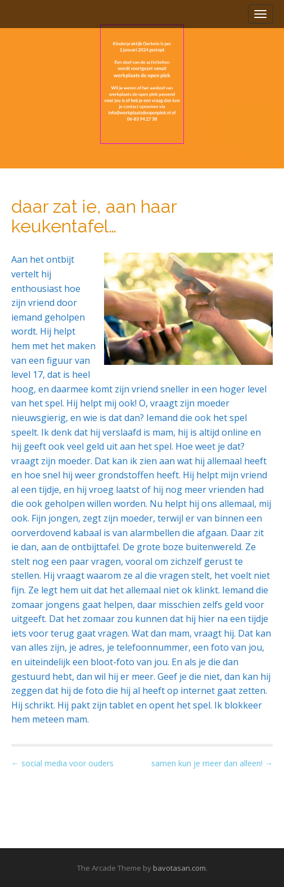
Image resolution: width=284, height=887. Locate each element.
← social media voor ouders (62, 763)
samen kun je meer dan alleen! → (212, 763)
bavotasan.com (179, 868)
